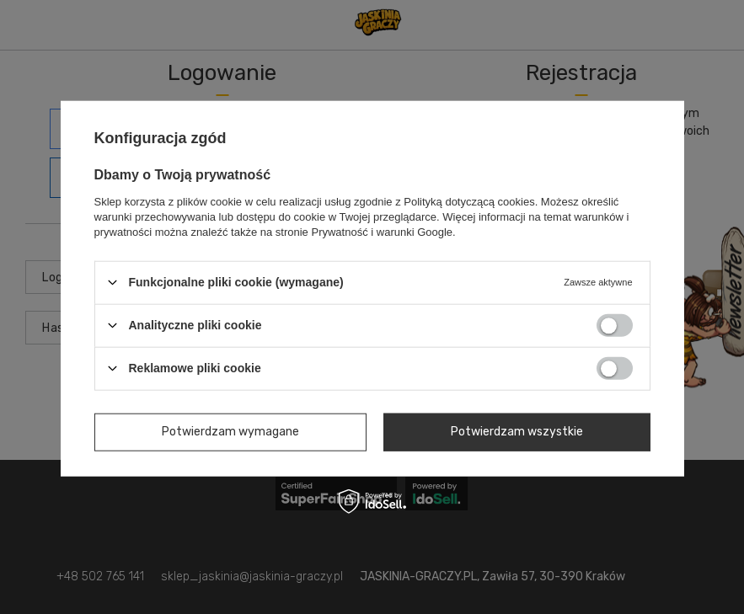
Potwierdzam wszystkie (517, 431)
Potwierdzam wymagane (230, 431)
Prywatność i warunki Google (381, 231)
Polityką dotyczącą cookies (469, 201)
